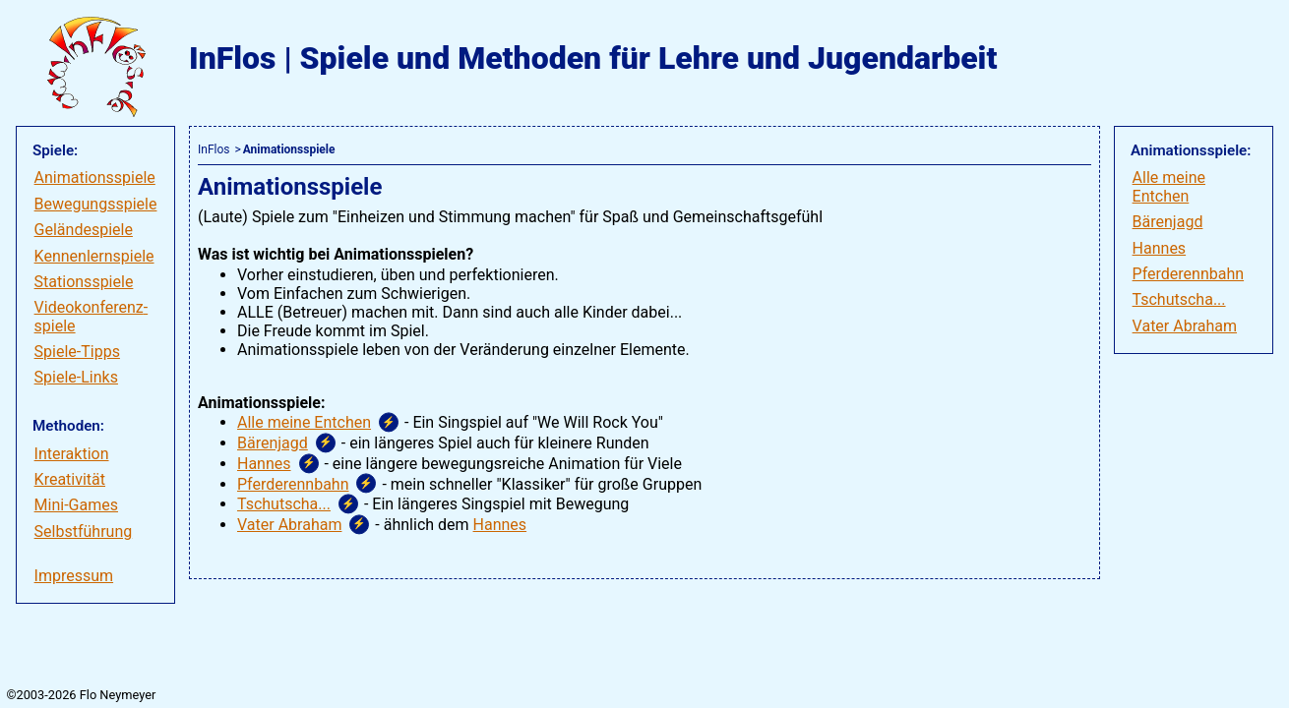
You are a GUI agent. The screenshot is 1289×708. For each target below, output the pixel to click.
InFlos (213, 149)
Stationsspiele (84, 281)
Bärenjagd (1168, 221)
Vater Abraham (1185, 326)
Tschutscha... (1179, 299)
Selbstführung (83, 531)
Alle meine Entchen (1169, 186)
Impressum (74, 575)
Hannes (1160, 248)
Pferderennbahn (1189, 274)
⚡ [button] (389, 422)
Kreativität (69, 479)
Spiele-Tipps (77, 351)
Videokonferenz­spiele (91, 316)
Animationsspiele (94, 177)
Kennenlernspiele (94, 256)
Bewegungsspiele (95, 204)
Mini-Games (76, 505)
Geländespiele (83, 229)
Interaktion (71, 453)
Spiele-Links (76, 377)
